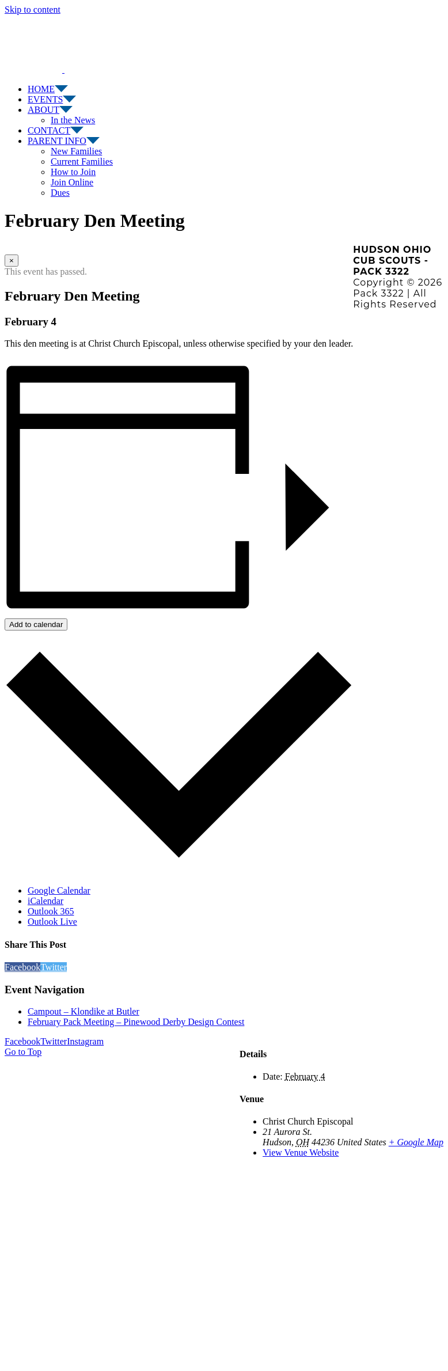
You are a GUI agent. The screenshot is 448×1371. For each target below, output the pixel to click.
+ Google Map (416, 1142)
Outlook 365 (51, 911)
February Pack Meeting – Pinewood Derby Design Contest (136, 1022)
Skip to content (32, 9)
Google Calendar (59, 890)
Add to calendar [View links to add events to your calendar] (36, 624)
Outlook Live (52, 921)
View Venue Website (301, 1152)
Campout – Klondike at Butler (83, 1011)
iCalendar (45, 901)
